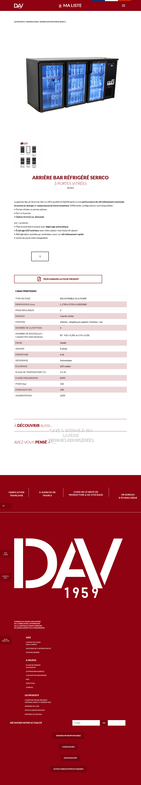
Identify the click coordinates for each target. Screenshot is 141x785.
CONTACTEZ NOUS (5, 576)
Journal (29, 687)
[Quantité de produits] (40, 256)
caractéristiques (26, 291)
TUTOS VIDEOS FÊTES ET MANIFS (68, 769)
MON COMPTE (5, 552)
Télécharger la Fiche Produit (58, 279)
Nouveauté (31, 667)
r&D (27, 679)
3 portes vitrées (70, 183)
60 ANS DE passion (33, 665)
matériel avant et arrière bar (38, 702)
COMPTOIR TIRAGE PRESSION (36, 700)
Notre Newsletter (5, 640)
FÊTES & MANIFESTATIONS (35, 710)
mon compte (31, 644)
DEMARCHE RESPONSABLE (68, 735)
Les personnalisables (35, 671)
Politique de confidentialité (38, 648)
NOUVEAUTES (70, 758)
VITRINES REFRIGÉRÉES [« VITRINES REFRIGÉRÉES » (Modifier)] (70, 439)
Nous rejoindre (33, 652)
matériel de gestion (33, 714)
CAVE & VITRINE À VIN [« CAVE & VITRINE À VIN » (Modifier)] (70, 430)
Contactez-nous (33, 642)
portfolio (30, 683)
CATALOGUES (68, 747)
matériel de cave (32, 706)
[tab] (26, 291)
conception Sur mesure (36, 675)
